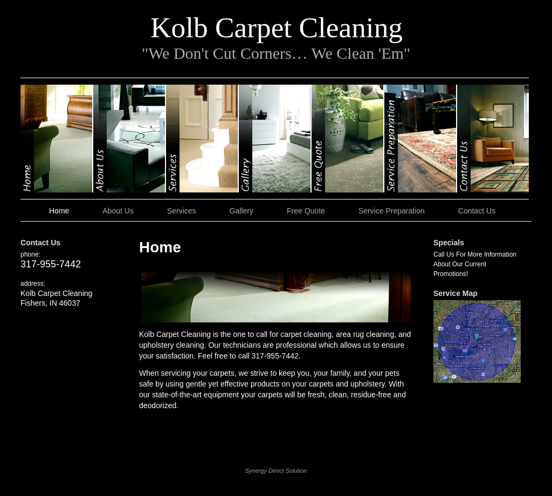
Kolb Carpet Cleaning (276, 27)
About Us (129, 138)
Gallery (275, 138)
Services (202, 138)
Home (56, 138)
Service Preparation (420, 138)
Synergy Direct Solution (276, 470)
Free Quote (348, 138)
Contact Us (493, 138)
